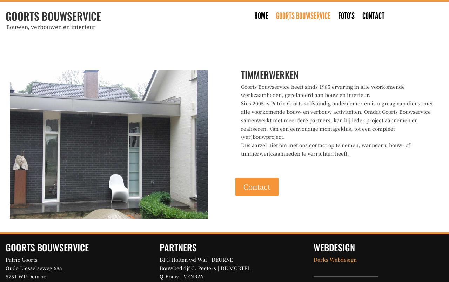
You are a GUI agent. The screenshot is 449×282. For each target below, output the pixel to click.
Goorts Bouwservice (303, 17)
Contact (373, 17)
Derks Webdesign (335, 259)
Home (261, 17)
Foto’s (346, 17)
